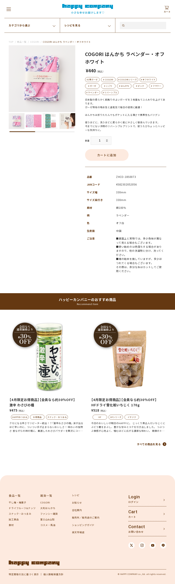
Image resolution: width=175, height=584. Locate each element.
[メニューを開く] (8, 9)
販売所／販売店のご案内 (86, 517)
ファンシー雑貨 (49, 513)
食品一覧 (15, 495)
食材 (11, 525)
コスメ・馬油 (47, 525)
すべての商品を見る (149, 444)
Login (134, 496)
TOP (11, 41)
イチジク (131, 417)
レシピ (76, 495)
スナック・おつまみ (57, 417)
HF (99, 417)
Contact (136, 526)
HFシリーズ (116, 417)
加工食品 (14, 519)
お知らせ (77, 502)
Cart (132, 511)
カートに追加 (106, 155)
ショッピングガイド (83, 525)
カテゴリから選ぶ (19, 25)
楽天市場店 (78, 532)
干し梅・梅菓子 (17, 502)
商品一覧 (21, 41)
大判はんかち (47, 508)
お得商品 (37, 417)
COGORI (34, 41)
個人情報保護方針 (53, 574)
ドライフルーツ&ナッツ (22, 508)
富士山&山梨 (47, 519)
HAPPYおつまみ (19, 417)
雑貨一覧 (46, 495)
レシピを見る (72, 25)
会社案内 (77, 510)
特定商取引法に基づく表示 (24, 574)
